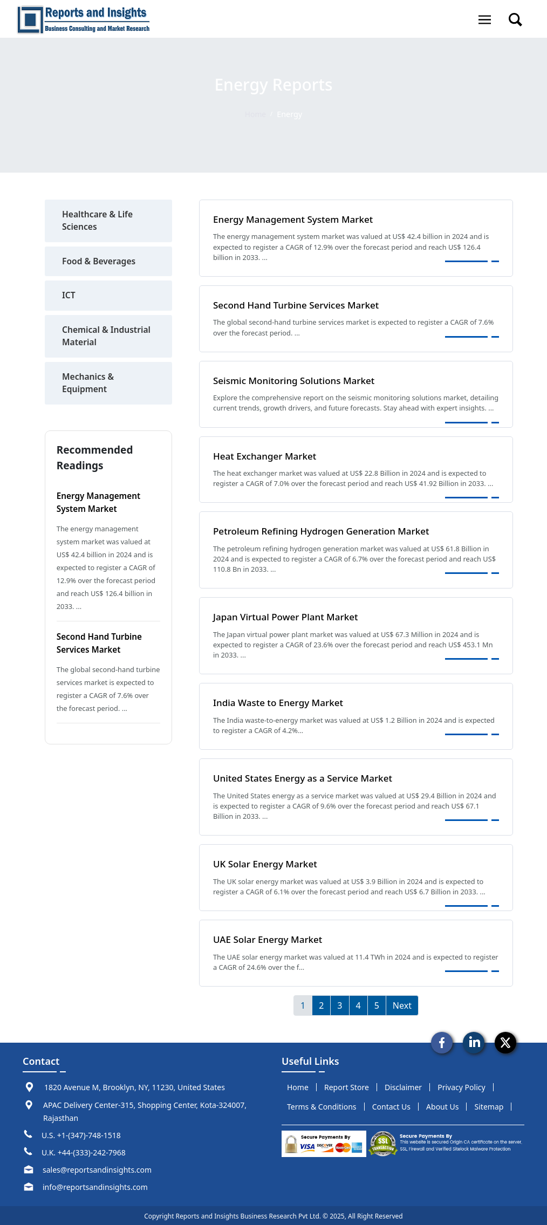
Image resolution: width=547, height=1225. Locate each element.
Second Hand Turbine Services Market (299, 304)
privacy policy (461, 1085)
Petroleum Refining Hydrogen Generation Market (324, 530)
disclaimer (403, 1085)
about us (442, 1105)
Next (402, 1004)
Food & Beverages (100, 262)
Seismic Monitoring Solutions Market (296, 379)
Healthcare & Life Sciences (98, 221)
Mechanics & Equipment (88, 385)
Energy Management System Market (295, 219)
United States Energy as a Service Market (305, 776)
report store (346, 1085)
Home (255, 114)
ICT (69, 297)
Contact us (391, 1105)
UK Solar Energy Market (266, 862)
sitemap (489, 1105)
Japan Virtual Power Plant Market (288, 616)
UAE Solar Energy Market (269, 937)
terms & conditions (322, 1105)
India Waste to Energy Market (280, 701)
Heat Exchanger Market (266, 455)
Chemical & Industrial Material (107, 337)
